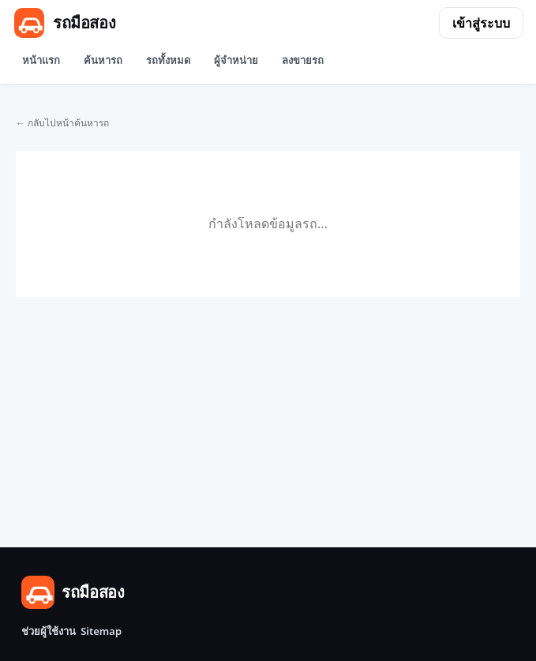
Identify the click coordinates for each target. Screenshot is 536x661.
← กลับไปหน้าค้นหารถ (62, 123)
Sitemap (101, 631)
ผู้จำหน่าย (236, 60)
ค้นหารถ (103, 60)
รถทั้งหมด (168, 60)
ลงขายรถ (303, 60)
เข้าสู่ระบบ (481, 23)
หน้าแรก (41, 60)
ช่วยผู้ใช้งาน (48, 631)
